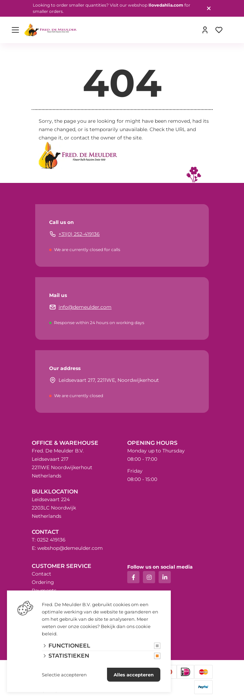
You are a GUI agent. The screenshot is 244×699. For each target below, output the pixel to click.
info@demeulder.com (85, 307)
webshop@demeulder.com (70, 548)
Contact (41, 574)
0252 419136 (51, 540)
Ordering (43, 582)
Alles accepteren (134, 674)
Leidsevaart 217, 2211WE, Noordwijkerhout (109, 380)
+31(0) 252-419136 (79, 234)
